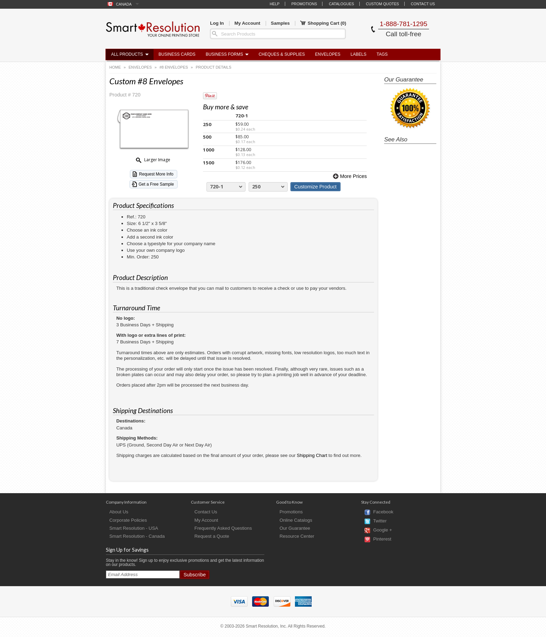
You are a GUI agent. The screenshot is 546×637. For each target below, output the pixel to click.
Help (274, 4)
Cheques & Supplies (282, 54)
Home (115, 67)
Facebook (383, 512)
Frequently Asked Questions (223, 528)
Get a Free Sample (156, 184)
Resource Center (297, 536)
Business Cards (176, 54)
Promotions (304, 4)
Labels (358, 54)
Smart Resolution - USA (133, 528)
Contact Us (423, 4)
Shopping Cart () (323, 23)
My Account (247, 23)
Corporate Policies (128, 520)
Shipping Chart (312, 455)
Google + (382, 530)
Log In (217, 23)
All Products (127, 54)
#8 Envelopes (173, 67)
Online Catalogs (296, 520)
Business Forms (224, 54)
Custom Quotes (382, 4)
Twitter (380, 521)
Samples (280, 23)
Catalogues (341, 4)
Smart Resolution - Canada (137, 536)
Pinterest (382, 539)
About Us (118, 511)
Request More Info (156, 174)
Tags (382, 54)
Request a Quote (211, 536)
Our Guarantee (295, 528)
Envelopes (328, 54)
